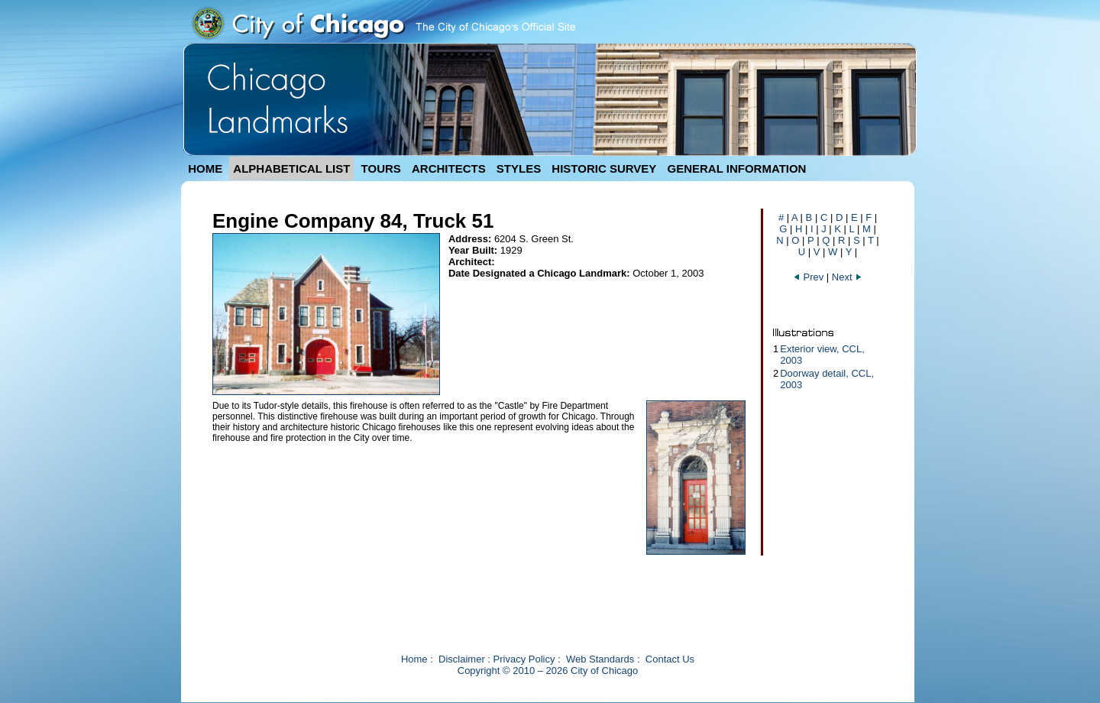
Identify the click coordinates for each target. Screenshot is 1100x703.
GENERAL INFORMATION (737, 168)
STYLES (519, 168)
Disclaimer (461, 659)
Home (414, 659)
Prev (810, 277)
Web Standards (600, 659)
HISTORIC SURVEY (604, 168)
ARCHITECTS (449, 168)
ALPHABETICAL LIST (291, 168)
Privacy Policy (524, 659)
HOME (205, 168)
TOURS (381, 168)
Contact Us (669, 659)
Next (847, 277)
